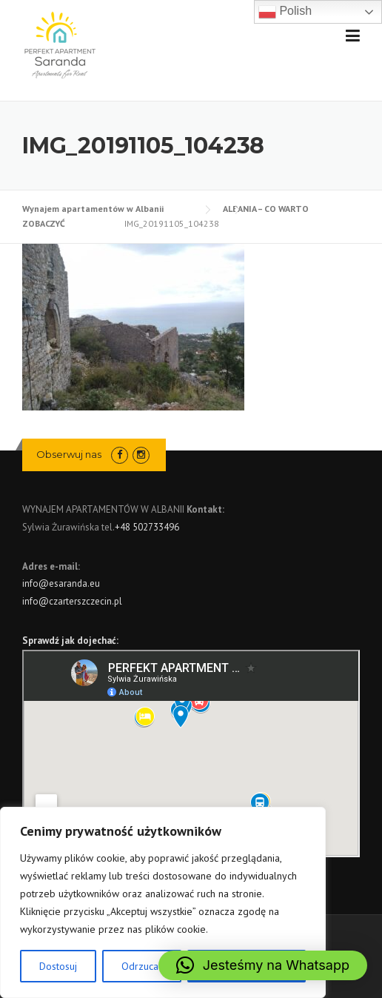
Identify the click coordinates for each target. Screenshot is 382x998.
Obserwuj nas (68, 454)
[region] (163, 902)
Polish (285, 12)
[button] (262, 965)
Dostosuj (58, 966)
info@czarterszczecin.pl (72, 601)
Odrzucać (142, 966)
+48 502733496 (147, 527)
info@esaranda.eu (61, 583)
